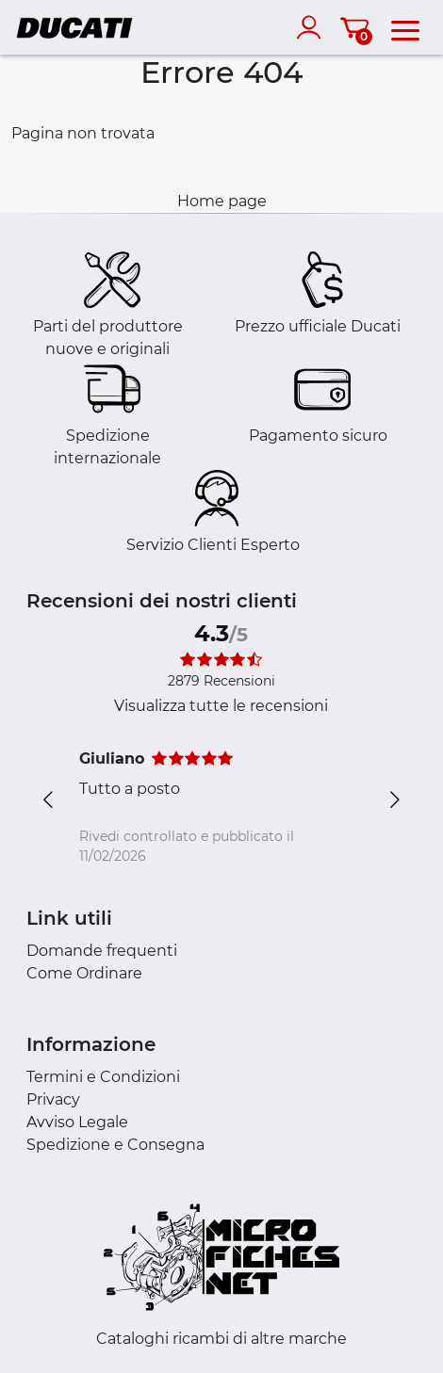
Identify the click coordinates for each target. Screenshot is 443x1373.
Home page (222, 201)
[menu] (405, 27)
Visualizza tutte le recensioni (221, 706)
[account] (313, 27)
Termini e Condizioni (103, 1077)
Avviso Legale (77, 1122)
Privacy (53, 1099)
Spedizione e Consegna (115, 1145)
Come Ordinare (84, 973)
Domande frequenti (101, 951)
